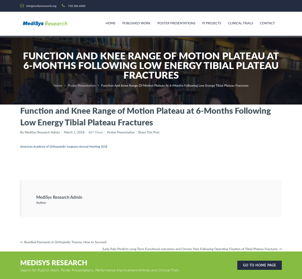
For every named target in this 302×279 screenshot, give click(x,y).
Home (110, 23)
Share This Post (148, 132)
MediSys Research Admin (59, 197)
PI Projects (211, 23)
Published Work (136, 23)
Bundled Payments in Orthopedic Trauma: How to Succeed (63, 242)
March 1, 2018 (74, 132)
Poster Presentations (176, 23)
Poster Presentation (82, 85)
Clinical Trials (240, 23)
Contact (267, 23)
